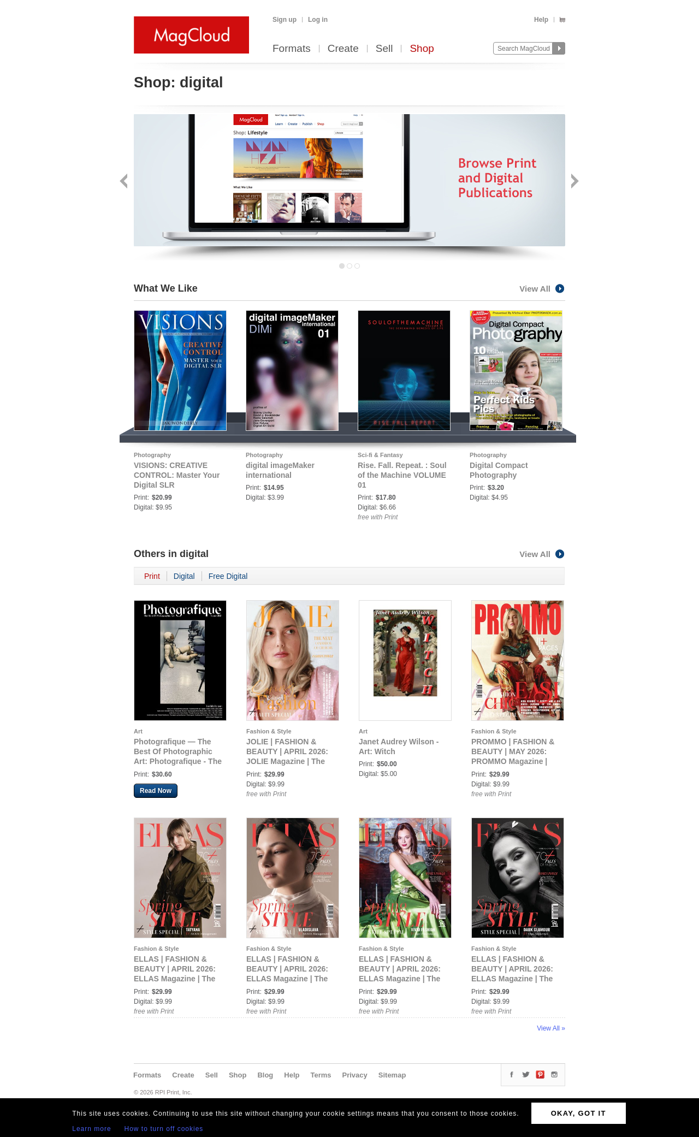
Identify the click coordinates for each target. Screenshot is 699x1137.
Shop (422, 49)
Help (541, 19)
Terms (320, 1075)
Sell (384, 49)
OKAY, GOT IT (578, 1113)
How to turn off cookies (164, 1129)
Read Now (155, 791)
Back (125, 182)
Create (343, 49)
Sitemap (392, 1075)
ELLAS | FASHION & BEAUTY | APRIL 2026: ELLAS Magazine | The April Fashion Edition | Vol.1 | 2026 (175, 979)
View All (542, 288)
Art (138, 731)
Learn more (91, 1129)
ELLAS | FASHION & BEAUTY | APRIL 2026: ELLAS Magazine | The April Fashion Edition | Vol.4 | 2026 (512, 979)
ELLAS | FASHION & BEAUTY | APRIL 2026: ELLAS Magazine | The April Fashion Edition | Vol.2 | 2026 (287, 979)
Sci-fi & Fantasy (380, 455)
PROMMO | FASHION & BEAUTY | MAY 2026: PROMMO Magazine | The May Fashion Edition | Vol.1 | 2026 (516, 761)
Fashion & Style (269, 731)
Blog (265, 1075)
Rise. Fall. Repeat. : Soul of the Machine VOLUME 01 (402, 475)
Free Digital (228, 576)
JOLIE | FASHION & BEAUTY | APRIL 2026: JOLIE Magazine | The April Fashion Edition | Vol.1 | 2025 (287, 761)
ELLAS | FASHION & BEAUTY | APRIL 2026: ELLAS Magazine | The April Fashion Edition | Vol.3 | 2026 (400, 979)
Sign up (285, 19)
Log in (318, 19)
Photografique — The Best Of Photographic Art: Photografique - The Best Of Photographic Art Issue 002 (178, 761)
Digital (184, 576)
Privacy (355, 1075)
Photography (152, 455)
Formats (292, 49)
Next (573, 182)
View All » (551, 1028)
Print (152, 576)
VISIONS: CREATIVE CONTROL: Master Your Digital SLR (177, 475)
